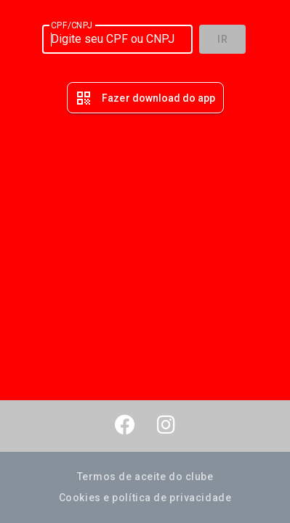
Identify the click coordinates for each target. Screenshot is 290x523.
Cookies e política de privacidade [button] (145, 497)
